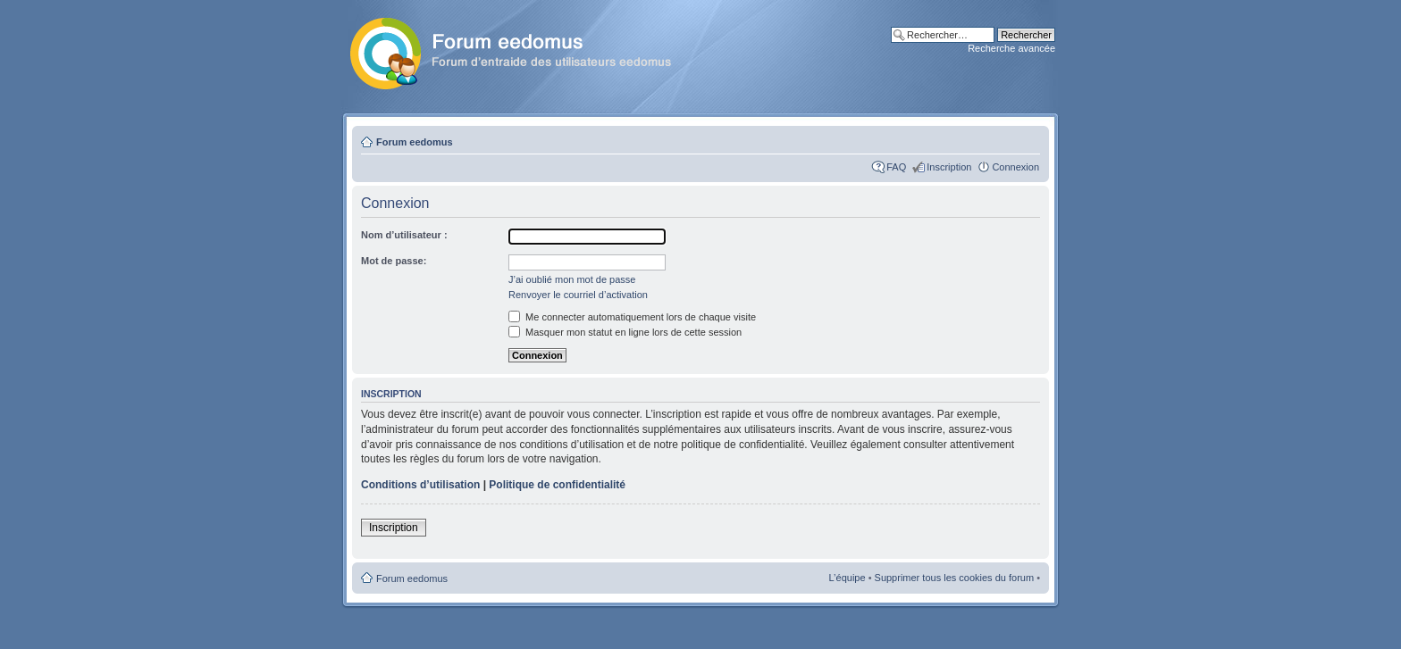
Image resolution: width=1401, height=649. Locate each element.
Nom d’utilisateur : (404, 234)
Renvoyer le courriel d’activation (578, 294)
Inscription (949, 167)
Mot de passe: (393, 260)
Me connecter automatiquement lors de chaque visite (632, 317)
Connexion (1015, 167)
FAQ (896, 167)
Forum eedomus (414, 142)
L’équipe (847, 577)
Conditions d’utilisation (420, 484)
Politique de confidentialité (557, 484)
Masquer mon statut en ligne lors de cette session (625, 332)
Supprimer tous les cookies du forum (955, 577)
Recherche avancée (1011, 48)
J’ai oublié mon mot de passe (571, 279)
